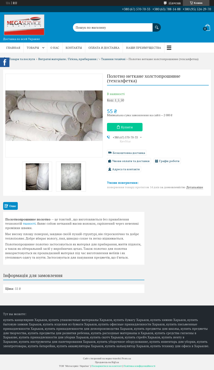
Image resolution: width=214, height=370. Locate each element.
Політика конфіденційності (139, 365)
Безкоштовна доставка (129, 153)
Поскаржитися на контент (107, 365)
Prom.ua (126, 358)
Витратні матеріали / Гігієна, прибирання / (68, 59)
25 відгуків (175, 2)
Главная (13, 48)
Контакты (74, 48)
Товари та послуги (22, 59)
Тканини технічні (113, 59)
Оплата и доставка (104, 48)
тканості (29, 223)
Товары (33, 48)
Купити (127, 127)
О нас (54, 48)
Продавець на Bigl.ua (107, 362)
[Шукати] (157, 25)
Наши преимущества (143, 48)
